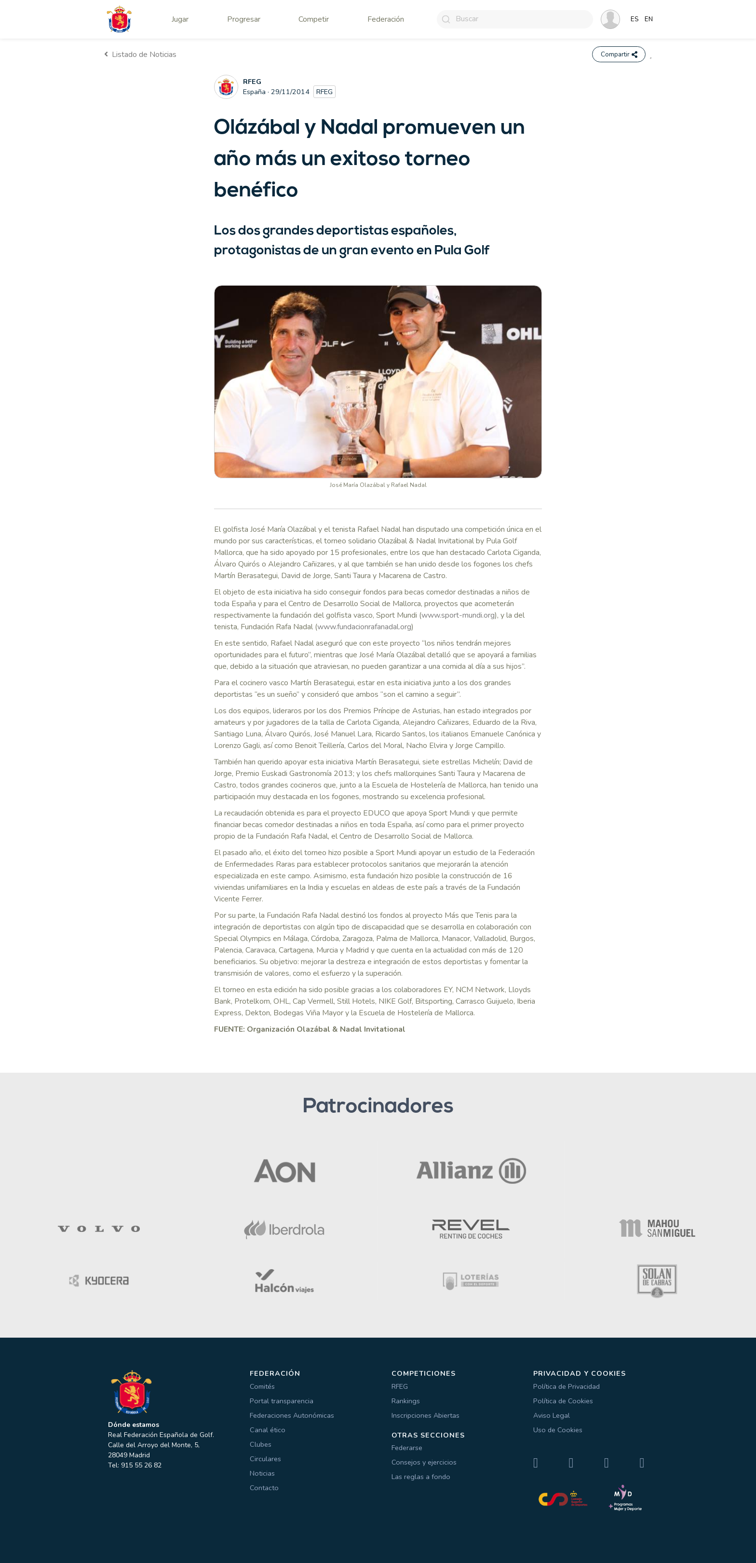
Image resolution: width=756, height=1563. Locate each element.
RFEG (400, 1386)
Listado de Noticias (140, 54)
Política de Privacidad (566, 1386)
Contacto (264, 1488)
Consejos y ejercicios (424, 1462)
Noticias (262, 1473)
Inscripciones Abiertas (425, 1415)
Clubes (260, 1444)
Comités (262, 1386)
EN (649, 19)
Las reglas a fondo (421, 1477)
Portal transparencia (281, 1401)
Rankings (406, 1401)
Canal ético (267, 1430)
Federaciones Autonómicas (292, 1415)
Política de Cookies (563, 1401)
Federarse (407, 1448)
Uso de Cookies (557, 1430)
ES (635, 19)
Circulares (265, 1459)
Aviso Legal (551, 1415)
